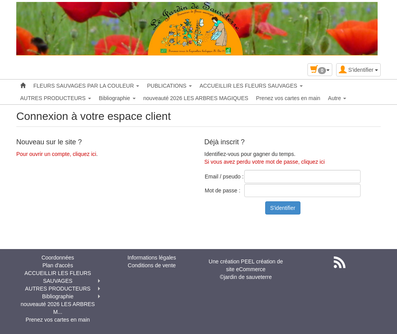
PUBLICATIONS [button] (169, 86)
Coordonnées (57, 257)
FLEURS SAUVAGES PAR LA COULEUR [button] (86, 86)
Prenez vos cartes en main (288, 98)
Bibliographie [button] (117, 98)
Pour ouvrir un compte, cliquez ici (56, 154)
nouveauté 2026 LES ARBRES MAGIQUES (196, 98)
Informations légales (152, 257)
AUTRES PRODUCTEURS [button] (55, 98)
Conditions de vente (152, 265)
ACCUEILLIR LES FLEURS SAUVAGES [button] (251, 86)
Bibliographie (57, 296)
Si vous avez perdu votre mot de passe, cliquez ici (264, 162)
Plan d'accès (57, 265)
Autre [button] (337, 98)
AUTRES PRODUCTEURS (58, 289)
